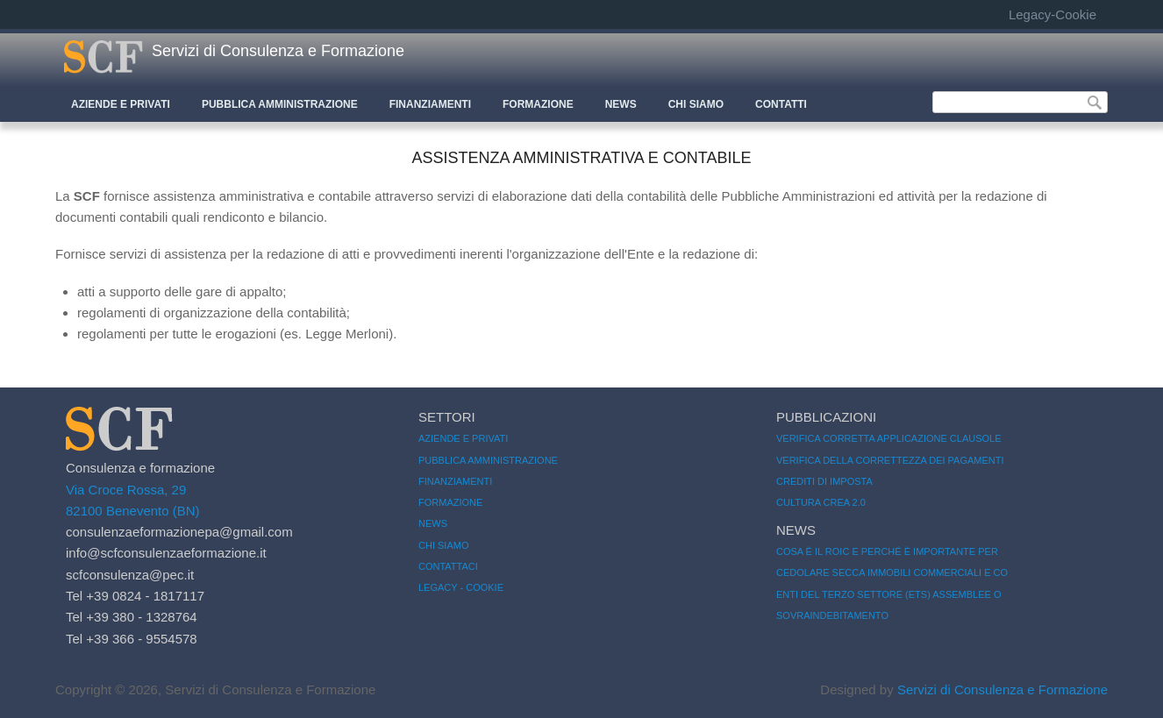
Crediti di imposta (824, 481)
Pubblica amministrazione (488, 460)
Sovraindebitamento (832, 615)
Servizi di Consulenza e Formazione (278, 51)
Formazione (538, 104)
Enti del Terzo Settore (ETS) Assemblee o (889, 594)
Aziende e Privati (120, 104)
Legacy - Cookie (460, 587)
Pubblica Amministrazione (280, 104)
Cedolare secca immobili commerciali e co (892, 572)
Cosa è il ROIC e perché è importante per (887, 551)
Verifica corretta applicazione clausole (889, 438)
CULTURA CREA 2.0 (821, 502)
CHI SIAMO (696, 104)
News (621, 104)
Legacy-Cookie (1052, 14)
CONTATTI (781, 104)
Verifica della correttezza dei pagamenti (890, 460)
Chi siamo (443, 545)
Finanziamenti (430, 104)
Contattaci (448, 566)
